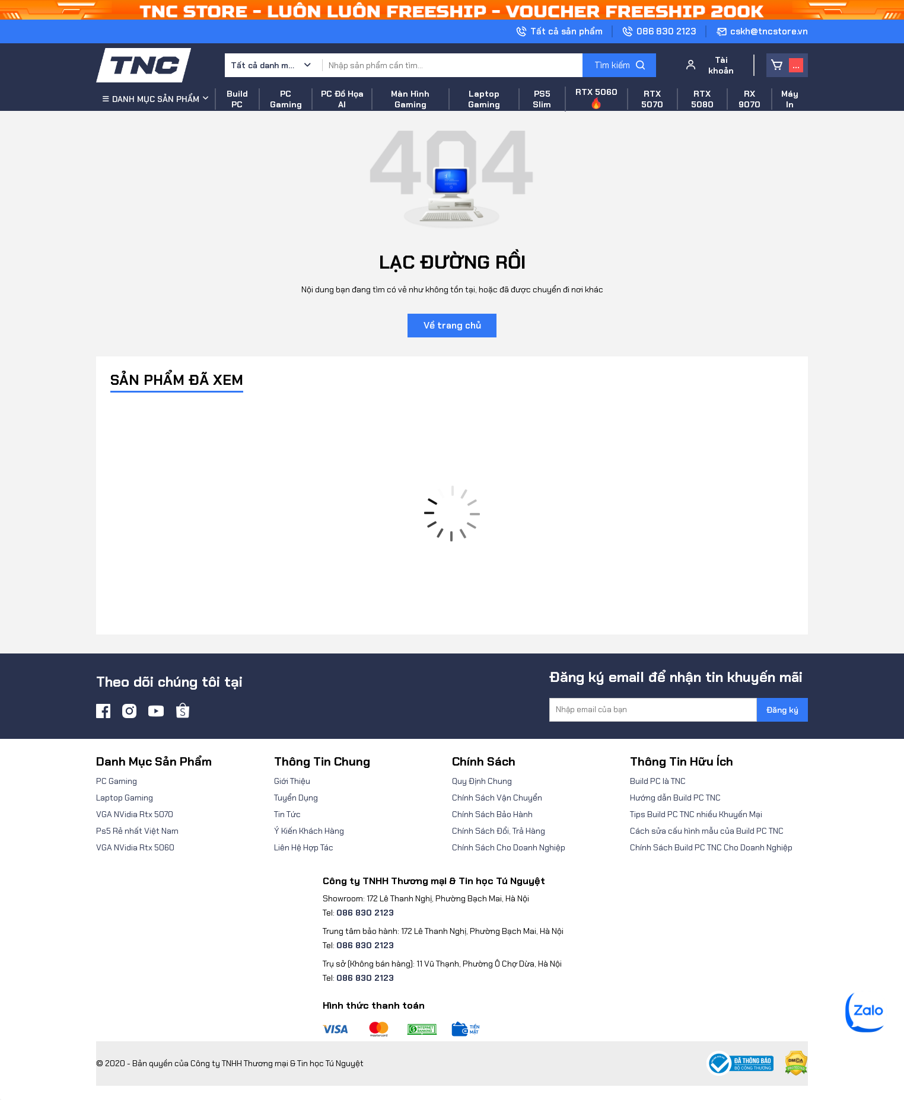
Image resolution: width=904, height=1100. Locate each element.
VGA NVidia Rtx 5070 (134, 814)
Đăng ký (782, 709)
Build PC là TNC (658, 781)
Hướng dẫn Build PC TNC (675, 797)
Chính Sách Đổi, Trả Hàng (498, 830)
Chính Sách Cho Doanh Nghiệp (508, 847)
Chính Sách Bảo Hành (492, 814)
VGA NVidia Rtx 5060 (135, 847)
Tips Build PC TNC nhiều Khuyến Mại (696, 814)
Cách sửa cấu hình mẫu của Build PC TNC (707, 830)
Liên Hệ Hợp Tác (303, 847)
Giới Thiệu (292, 781)
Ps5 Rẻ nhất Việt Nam (137, 830)
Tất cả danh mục (263, 65)
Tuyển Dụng (296, 797)
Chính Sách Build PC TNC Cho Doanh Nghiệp (711, 847)
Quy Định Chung (482, 781)
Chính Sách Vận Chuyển (497, 797)
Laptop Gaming (124, 797)
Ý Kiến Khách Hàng (309, 830)
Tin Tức (287, 814)
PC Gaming (116, 781)
